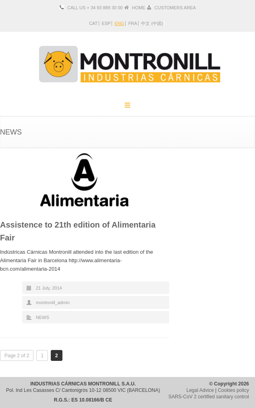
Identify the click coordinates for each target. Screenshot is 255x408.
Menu (128, 105)
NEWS (42, 317)
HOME (138, 7)
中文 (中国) (152, 23)
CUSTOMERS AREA (175, 7)
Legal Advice (200, 390)
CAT (93, 23)
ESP (106, 23)
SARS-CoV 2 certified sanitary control (208, 397)
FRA (132, 23)
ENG (119, 23)
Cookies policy (233, 390)
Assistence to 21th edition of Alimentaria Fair (77, 231)
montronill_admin (53, 302)
